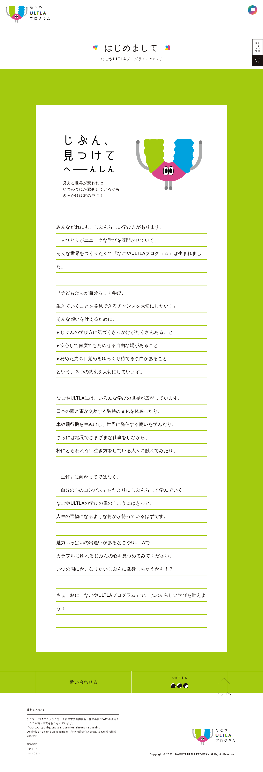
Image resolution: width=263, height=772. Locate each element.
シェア (166, 687)
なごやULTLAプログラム (28, 14)
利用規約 (33, 746)
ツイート (179, 687)
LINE (192, 687)
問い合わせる (84, 684)
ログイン (257, 108)
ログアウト (34, 756)
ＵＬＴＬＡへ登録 (257, 66)
